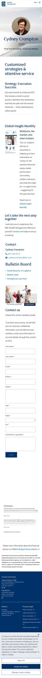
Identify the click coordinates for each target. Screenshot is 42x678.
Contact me (18, 231)
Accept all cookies (21, 667)
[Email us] (2, 588)
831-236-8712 (8, 586)
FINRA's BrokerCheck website (24, 549)
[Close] (38, 634)
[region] (21, 655)
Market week (12, 274)
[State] (20, 420)
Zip (7, 424)
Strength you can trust (17, 278)
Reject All (21, 660)
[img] (21, 32)
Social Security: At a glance (19, 270)
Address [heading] (4, 607)
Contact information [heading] (9, 577)
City (7, 406)
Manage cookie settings (21, 672)
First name (9, 346)
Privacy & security (28, 610)
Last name (9, 357)
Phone (8, 377)
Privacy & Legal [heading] (28, 607)
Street (8, 387)
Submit (11, 455)
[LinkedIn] (5, 588)
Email (8, 367)
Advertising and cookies (30, 627)
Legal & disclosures (28, 613)
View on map (5, 615)
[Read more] (6, 516)
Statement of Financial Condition (32, 622)
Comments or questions (14, 435)
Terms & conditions (28, 616)
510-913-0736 (8, 596)
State (8, 416)
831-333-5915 (12, 254)
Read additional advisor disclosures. (12, 532)
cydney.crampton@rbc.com (18, 257)
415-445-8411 (10, 594)
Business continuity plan (30, 619)
